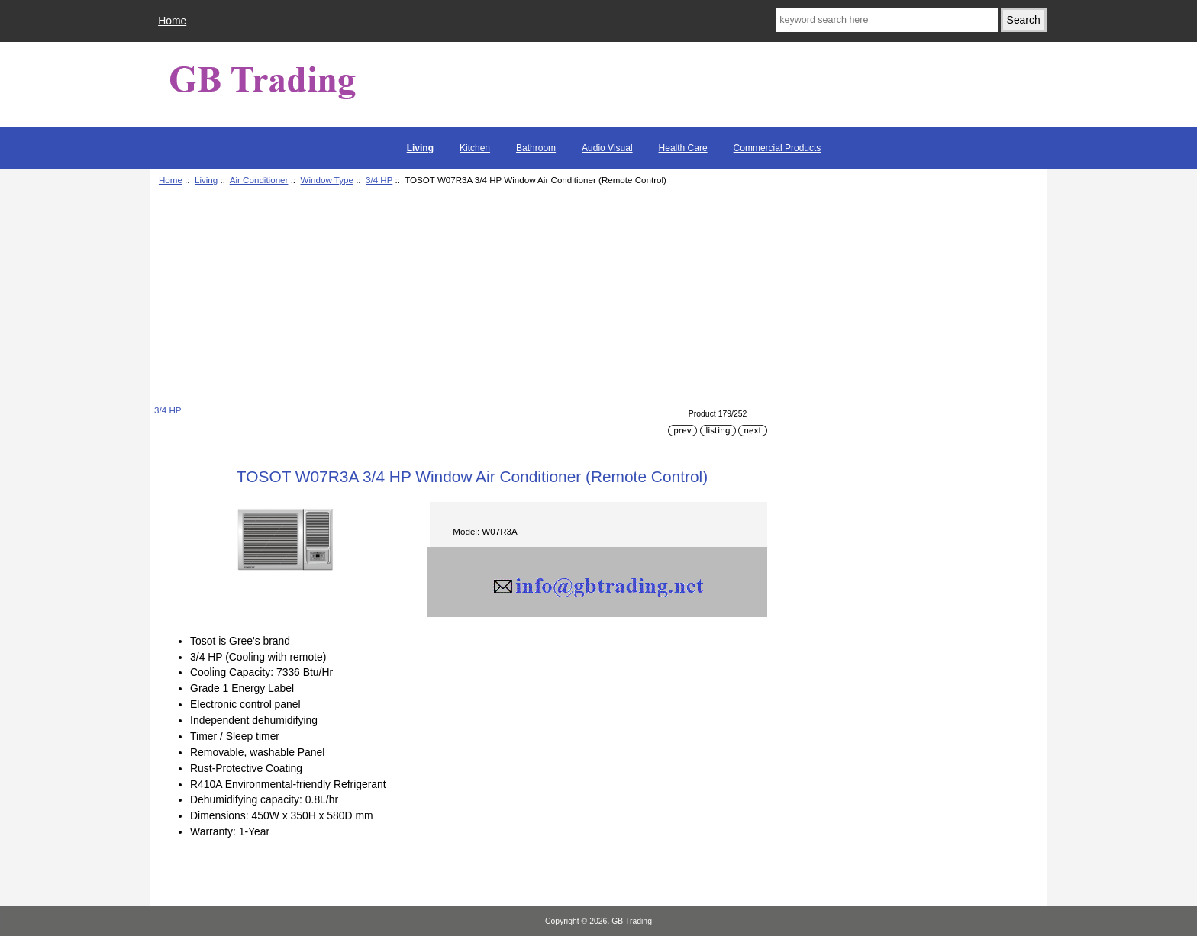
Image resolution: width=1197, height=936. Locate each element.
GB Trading (631, 921)
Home (172, 20)
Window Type (327, 180)
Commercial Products (777, 148)
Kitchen (475, 148)
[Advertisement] (460, 297)
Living (206, 180)
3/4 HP (379, 180)
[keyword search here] (886, 20)
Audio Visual (607, 148)
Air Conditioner (259, 180)
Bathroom (536, 148)
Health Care (683, 148)
